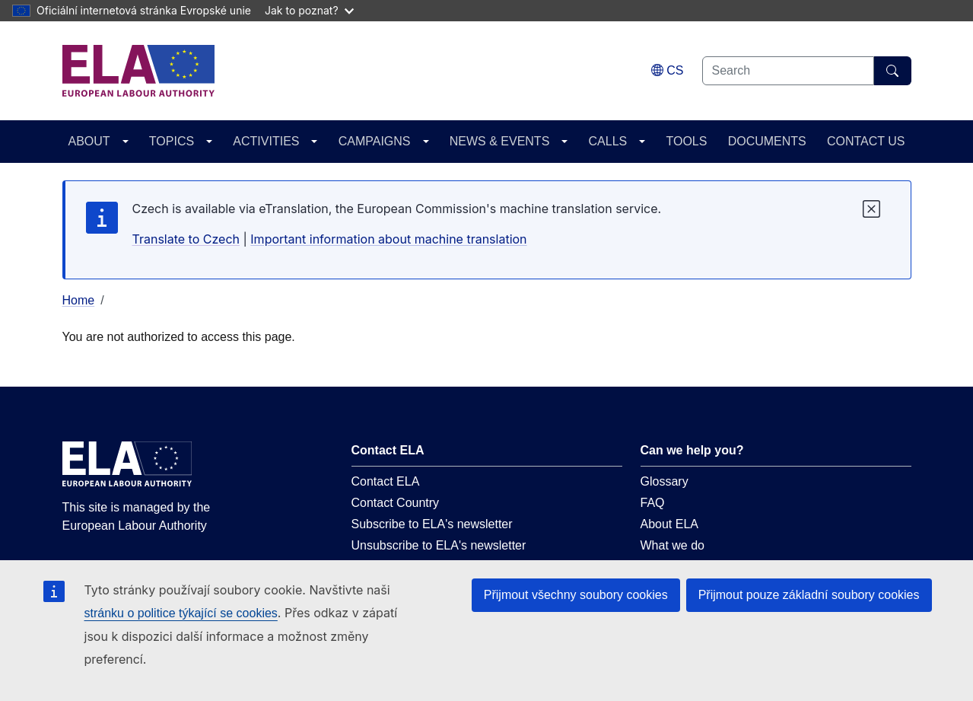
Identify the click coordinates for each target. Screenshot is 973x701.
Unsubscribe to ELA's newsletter (438, 545)
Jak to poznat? (309, 10)
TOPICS (171, 141)
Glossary (664, 481)
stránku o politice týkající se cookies (181, 613)
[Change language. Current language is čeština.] (667, 70)
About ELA (670, 524)
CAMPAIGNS (375, 141)
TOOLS (686, 141)
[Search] (892, 70)
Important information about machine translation (388, 239)
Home (78, 300)
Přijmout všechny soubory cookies (576, 594)
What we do (672, 545)
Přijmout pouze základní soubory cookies (809, 594)
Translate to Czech (186, 239)
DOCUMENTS (767, 141)
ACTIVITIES (266, 141)
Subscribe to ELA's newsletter (432, 524)
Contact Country (395, 502)
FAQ (653, 502)
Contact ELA (385, 481)
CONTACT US (866, 141)
